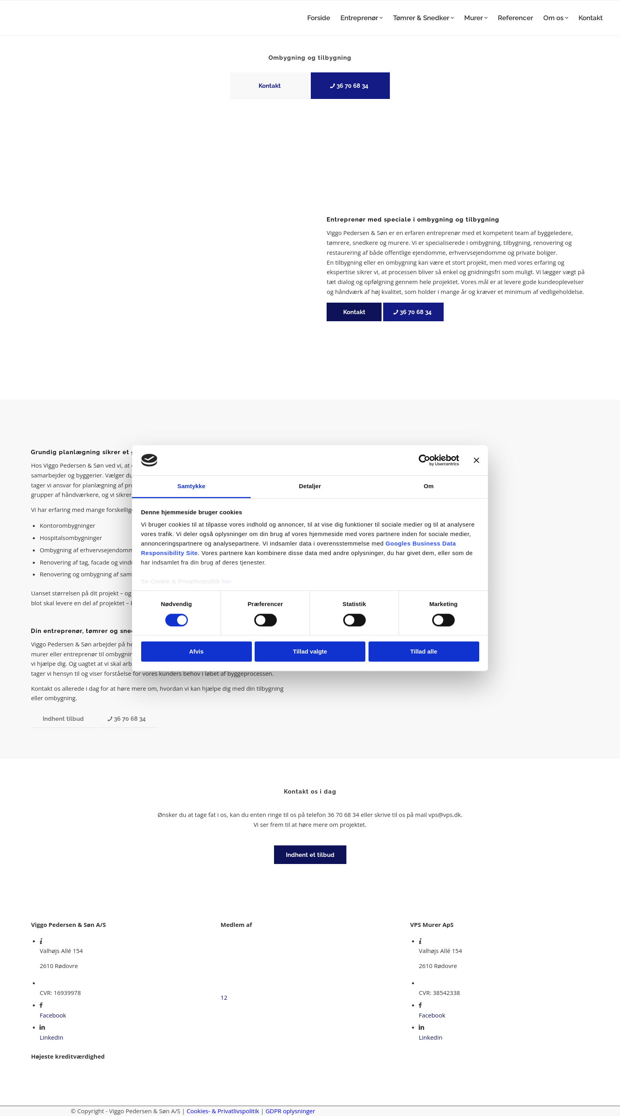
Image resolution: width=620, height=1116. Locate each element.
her (227, 581)
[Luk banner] (476, 460)
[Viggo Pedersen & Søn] (65, 17)
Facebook (53, 1015)
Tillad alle (423, 651)
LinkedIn (51, 1037)
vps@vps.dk (445, 815)
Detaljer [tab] (310, 486)
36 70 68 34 (343, 815)
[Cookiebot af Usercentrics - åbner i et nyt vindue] (424, 460)
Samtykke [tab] (192, 486)
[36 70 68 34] (350, 85)
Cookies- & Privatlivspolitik (223, 1111)
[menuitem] (318, 17)
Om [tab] (428, 486)
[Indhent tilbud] (63, 718)
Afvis (196, 651)
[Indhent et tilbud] (310, 854)
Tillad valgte (310, 651)
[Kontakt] (269, 85)
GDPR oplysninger (290, 1111)
